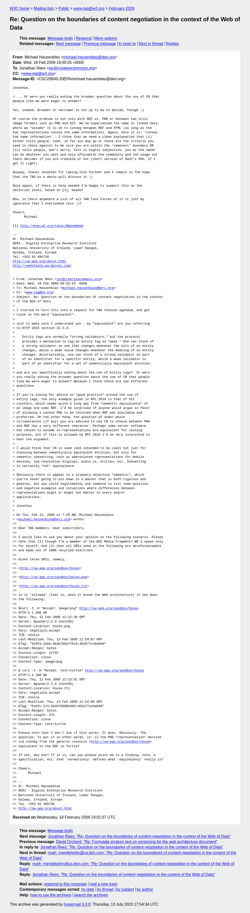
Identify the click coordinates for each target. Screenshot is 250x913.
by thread (105, 889)
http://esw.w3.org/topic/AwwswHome (51, 226)
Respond (84, 38)
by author (145, 889)
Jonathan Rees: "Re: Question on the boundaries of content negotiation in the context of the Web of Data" (139, 836)
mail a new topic (104, 884)
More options (105, 38)
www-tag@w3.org (88, 8)
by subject (125, 889)
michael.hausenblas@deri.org (89, 57)
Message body (60, 38)
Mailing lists (44, 8)
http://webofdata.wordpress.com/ (42, 266)
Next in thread (151, 44)
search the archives (91, 895)
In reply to (127, 44)
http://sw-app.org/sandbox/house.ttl (53, 586)
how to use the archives (50, 895)
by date (87, 889)
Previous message (100, 44)
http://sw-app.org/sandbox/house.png (53, 577)
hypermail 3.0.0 (77, 904)
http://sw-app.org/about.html (39, 261)
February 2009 (121, 8)
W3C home (19, 8)
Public (63, 8)
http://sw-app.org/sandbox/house (49, 568)
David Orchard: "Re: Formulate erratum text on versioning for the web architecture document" (136, 842)
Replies (172, 44)
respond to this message (65, 884)
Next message (68, 44)
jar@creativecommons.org (72, 68)
